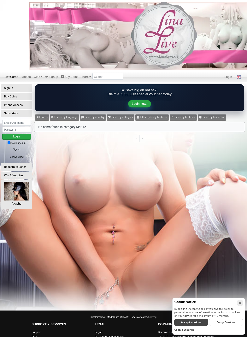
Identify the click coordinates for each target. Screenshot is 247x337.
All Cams (42, 117)
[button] (238, 77)
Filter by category (120, 117)
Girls (37, 77)
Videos (26, 77)
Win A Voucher (13, 175)
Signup (51, 77)
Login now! (139, 104)
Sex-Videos (11, 113)
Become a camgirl (169, 332)
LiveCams (11, 77)
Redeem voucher (15, 167)
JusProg (152, 317)
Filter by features (183, 117)
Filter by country (92, 117)
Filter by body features (152, 117)
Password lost (16, 156)
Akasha (16, 203)
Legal (98, 332)
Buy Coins (69, 77)
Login (228, 77)
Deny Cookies (226, 322)
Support (37, 332)
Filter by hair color (212, 117)
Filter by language (64, 117)
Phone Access (13, 105)
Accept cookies (191, 322)
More (85, 77)
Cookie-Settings (184, 329)
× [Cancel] (240, 302)
